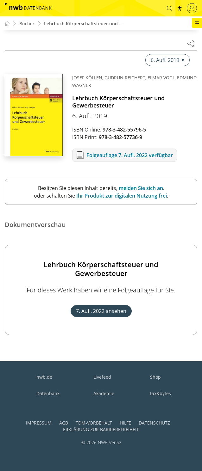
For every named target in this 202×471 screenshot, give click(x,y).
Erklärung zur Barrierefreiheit (101, 429)
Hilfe (125, 423)
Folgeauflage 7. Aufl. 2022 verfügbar (129, 155)
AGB (63, 423)
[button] (169, 8)
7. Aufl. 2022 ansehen (101, 311)
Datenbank (48, 393)
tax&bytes (160, 393)
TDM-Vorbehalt (94, 423)
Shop (155, 377)
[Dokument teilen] (190, 43)
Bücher (27, 24)
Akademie (103, 393)
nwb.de (44, 377)
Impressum (39, 423)
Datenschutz (154, 423)
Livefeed (102, 377)
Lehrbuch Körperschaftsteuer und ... (83, 24)
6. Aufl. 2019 (167, 60)
